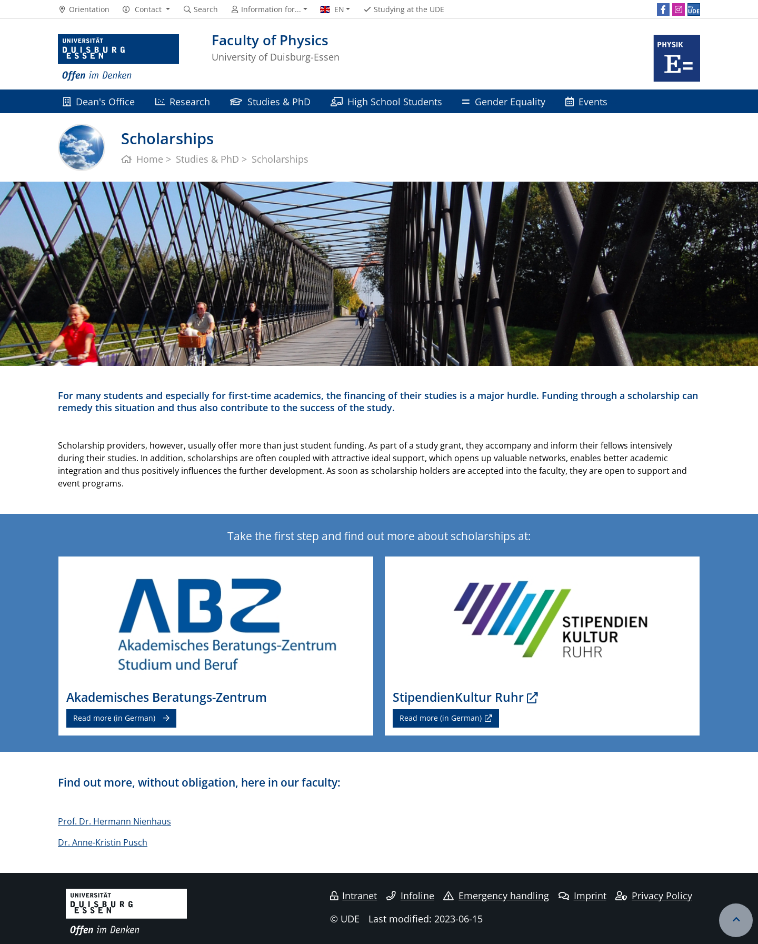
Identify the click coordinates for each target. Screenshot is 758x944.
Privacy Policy (653, 895)
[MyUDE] (693, 9)
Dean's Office (99, 101)
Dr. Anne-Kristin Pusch (102, 842)
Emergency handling (496, 895)
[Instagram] (678, 9)
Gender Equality (503, 101)
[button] (146, 9)
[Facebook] (663, 9)
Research (182, 101)
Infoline (410, 895)
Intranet (353, 895)
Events (586, 101)
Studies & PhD (270, 101)
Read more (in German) (114, 718)
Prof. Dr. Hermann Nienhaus (114, 821)
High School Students (386, 101)
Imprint (582, 895)
